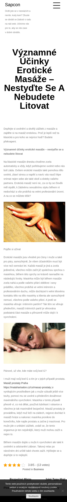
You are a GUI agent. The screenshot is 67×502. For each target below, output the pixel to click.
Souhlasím (33, 496)
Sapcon (12, 4)
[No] (62, 491)
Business (39, 469)
